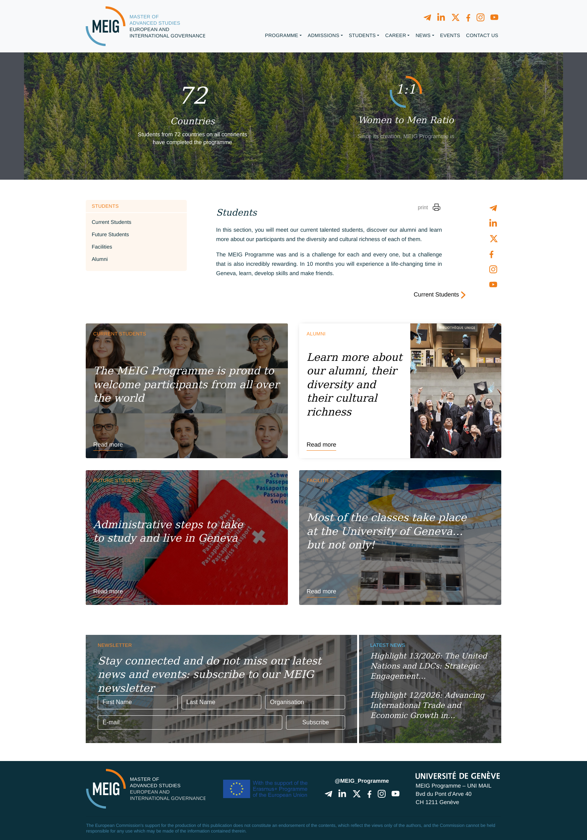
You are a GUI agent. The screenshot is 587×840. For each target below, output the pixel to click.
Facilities (102, 247)
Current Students (111, 222)
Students (105, 206)
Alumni (100, 259)
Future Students (110, 234)
